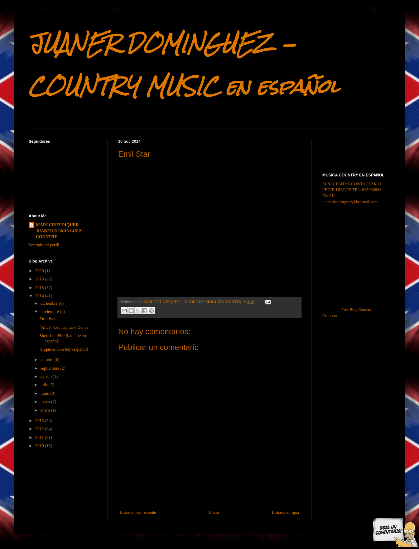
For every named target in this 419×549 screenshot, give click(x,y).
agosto (46, 376)
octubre (47, 359)
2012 (40, 428)
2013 (40, 420)
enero (45, 410)
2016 (40, 278)
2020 (40, 270)
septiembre (50, 368)
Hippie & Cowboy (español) (63, 349)
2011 (40, 437)
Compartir (331, 315)
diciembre (49, 303)
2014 (40, 295)
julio (44, 384)
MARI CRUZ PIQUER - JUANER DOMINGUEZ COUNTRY (59, 231)
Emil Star (47, 318)
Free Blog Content (356, 309)
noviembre (50, 311)
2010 (40, 445)
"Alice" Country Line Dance (63, 327)
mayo (45, 401)
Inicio (214, 512)
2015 (40, 287)
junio (45, 393)
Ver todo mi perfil (44, 244)
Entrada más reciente (138, 512)
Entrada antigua (285, 512)
